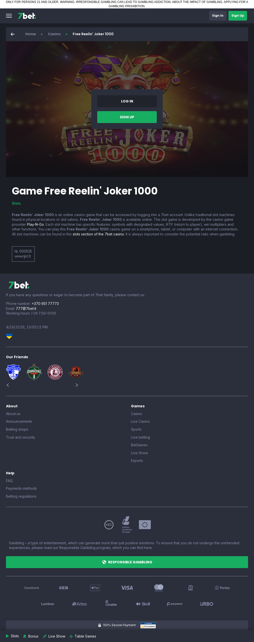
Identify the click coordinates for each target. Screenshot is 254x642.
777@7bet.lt (26, 308)
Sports (136, 429)
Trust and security (20, 437)
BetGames (139, 445)
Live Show (139, 453)
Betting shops (17, 429)
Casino (54, 34)
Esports (137, 460)
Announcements (19, 421)
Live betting (140, 437)
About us (13, 414)
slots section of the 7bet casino (98, 234)
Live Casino (140, 421)
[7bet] (27, 16)
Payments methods (21, 488)
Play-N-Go (35, 224)
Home (30, 34)
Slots (16, 203)
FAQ (9, 481)
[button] (9, 16)
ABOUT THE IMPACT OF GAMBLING (197, 2)
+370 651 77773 (45, 303)
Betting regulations (21, 496)
